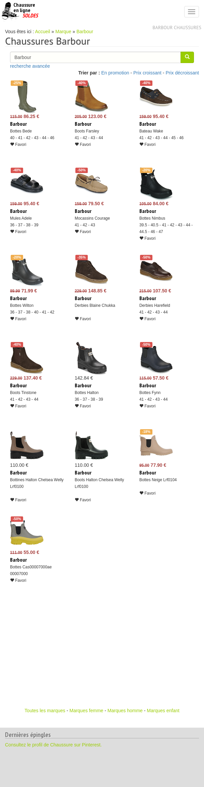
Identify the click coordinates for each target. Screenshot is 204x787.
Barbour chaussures (176, 27)
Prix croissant (147, 72)
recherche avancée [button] (30, 66)
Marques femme (86, 710)
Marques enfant (163, 710)
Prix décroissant (182, 72)
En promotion (115, 72)
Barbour (84, 31)
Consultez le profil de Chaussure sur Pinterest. (53, 744)
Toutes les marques (44, 710)
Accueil (42, 31)
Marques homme (125, 710)
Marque (63, 31)
